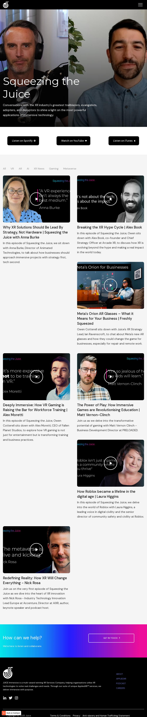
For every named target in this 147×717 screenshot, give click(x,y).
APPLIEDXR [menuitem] (121, 678)
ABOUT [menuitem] (119, 674)
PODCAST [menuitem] (121, 683)
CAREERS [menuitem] (120, 688)
